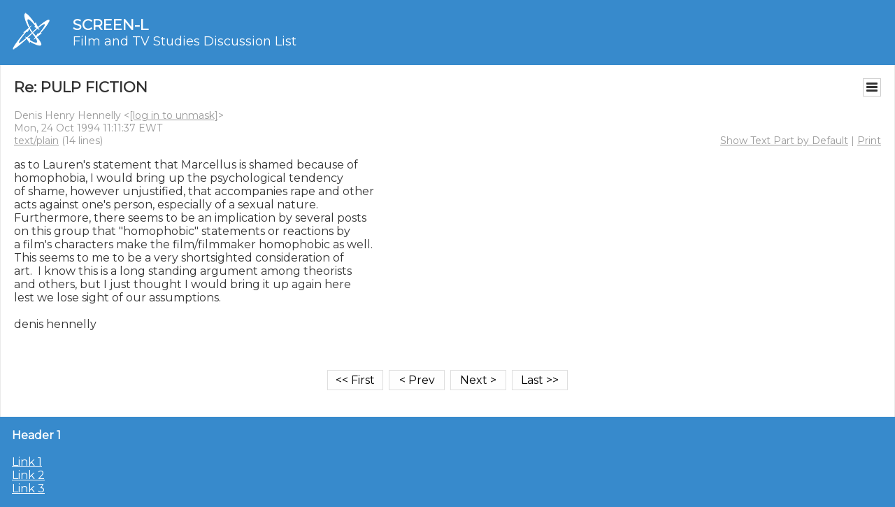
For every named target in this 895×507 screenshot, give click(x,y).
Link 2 (28, 475)
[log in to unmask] (173, 115)
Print (869, 140)
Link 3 (28, 488)
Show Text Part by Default (784, 140)
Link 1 (27, 462)
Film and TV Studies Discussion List (184, 41)
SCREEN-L (110, 25)
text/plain (36, 140)
